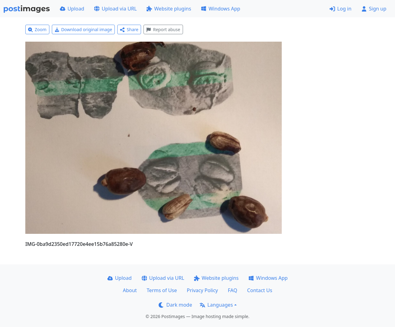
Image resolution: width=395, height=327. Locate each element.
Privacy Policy (202, 290)
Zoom (37, 29)
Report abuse (163, 29)
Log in (340, 8)
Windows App (220, 8)
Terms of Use (162, 290)
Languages (216, 304)
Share (129, 29)
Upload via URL (115, 8)
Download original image (83, 29)
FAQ (232, 290)
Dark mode (175, 304)
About (130, 290)
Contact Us (259, 290)
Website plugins (169, 8)
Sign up (373, 8)
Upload (72, 8)
